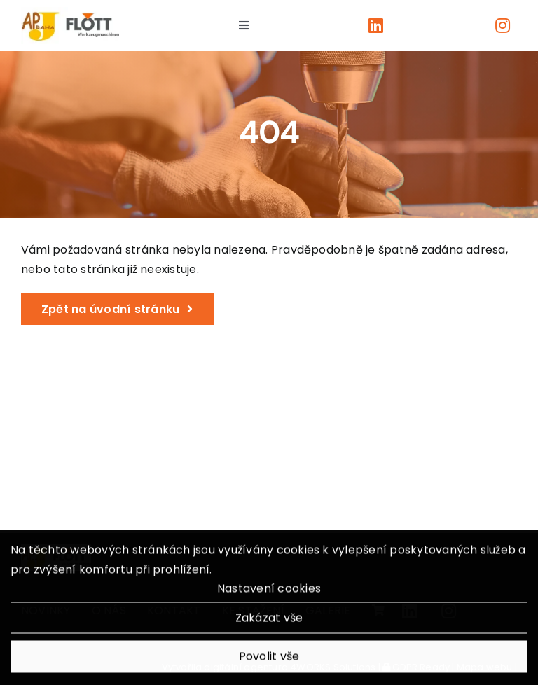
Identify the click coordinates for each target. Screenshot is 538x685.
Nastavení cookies (269, 591)
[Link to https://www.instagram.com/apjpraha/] (502, 25)
